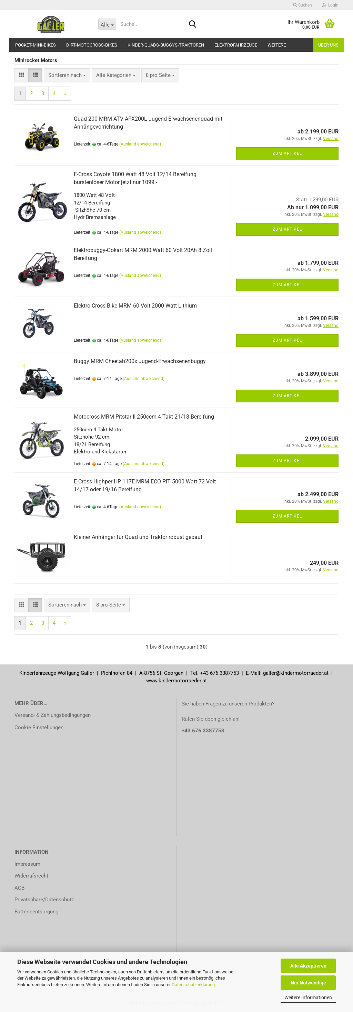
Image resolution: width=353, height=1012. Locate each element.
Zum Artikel (287, 153)
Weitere (277, 45)
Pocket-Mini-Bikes (35, 45)
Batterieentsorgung (36, 912)
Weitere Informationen (308, 997)
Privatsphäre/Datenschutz (44, 899)
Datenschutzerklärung (193, 984)
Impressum (27, 864)
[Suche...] (107, 24)
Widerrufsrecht (31, 876)
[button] (21, 75)
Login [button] (330, 5)
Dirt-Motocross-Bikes (91, 45)
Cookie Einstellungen (38, 727)
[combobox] (67, 75)
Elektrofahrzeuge (235, 45)
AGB (19, 888)
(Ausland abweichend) (140, 144)
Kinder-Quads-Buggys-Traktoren (166, 45)
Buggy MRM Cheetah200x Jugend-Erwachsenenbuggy (140, 361)
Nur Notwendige (308, 982)
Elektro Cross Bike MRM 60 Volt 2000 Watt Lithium (135, 305)
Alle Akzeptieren (308, 966)
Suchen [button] (302, 5)
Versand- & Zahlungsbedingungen (52, 715)
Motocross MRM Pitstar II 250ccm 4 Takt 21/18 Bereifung (144, 416)
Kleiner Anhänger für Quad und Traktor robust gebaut (138, 537)
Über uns (328, 45)
